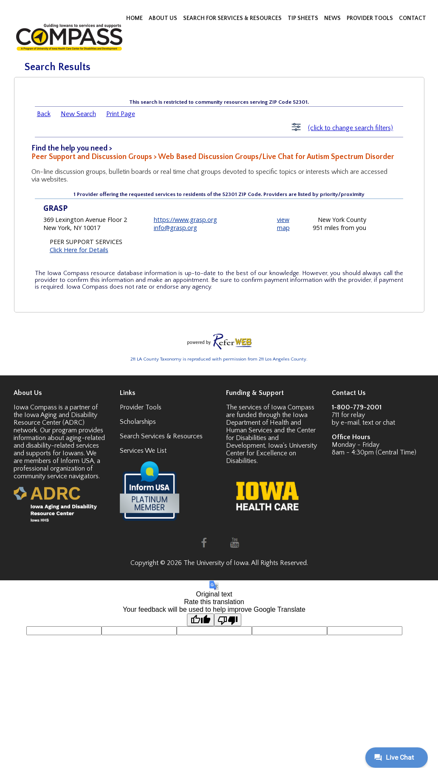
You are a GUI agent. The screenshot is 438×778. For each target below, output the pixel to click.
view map (283, 224)
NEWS (333, 18)
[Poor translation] (227, 619)
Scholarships (138, 422)
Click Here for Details (79, 250)
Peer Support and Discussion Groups (91, 157)
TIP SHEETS (303, 18)
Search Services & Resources (161, 436)
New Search (78, 114)
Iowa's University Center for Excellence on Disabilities (271, 453)
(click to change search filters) (350, 128)
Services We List (143, 450)
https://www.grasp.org (185, 220)
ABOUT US (163, 18)
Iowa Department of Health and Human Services (267, 422)
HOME (135, 18)
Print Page (120, 114)
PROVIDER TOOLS (370, 18)
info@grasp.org (175, 228)
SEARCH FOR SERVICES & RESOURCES (233, 18)
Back (44, 114)
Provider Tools (140, 407)
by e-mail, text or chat (363, 422)
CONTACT (412, 18)
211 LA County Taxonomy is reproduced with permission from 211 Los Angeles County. (219, 359)
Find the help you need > (71, 148)
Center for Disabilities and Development (271, 437)
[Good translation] (200, 619)
